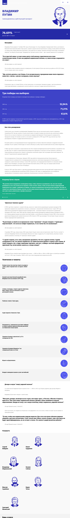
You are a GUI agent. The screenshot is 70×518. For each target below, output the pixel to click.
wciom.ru (50, 507)
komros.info (50, 506)
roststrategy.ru (31, 507)
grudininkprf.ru (44, 506)
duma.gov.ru (39, 506)
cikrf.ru (35, 506)
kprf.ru (54, 506)
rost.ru (26, 507)
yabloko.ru (55, 507)
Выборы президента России (18, 4)
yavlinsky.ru (25, 508)
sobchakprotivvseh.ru (38, 507)
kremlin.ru (57, 506)
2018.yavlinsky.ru (30, 506)
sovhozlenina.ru (46, 507)
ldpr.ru (24, 507)
